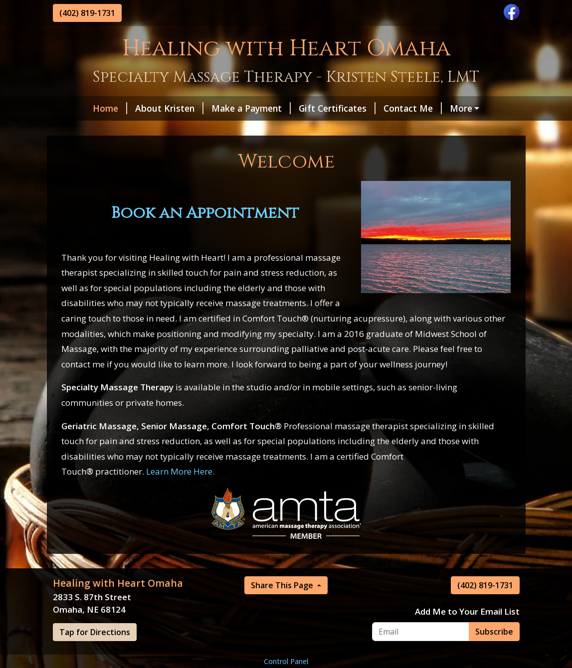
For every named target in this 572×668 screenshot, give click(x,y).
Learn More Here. (180, 493)
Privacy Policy (89, 130)
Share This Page (283, 606)
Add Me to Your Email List (467, 632)
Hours (435, 108)
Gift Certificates (305, 108)
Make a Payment (219, 108)
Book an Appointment (205, 234)
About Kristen (137, 108)
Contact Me (381, 108)
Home (78, 108)
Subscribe (494, 652)
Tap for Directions (94, 653)
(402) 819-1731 (87, 12)
